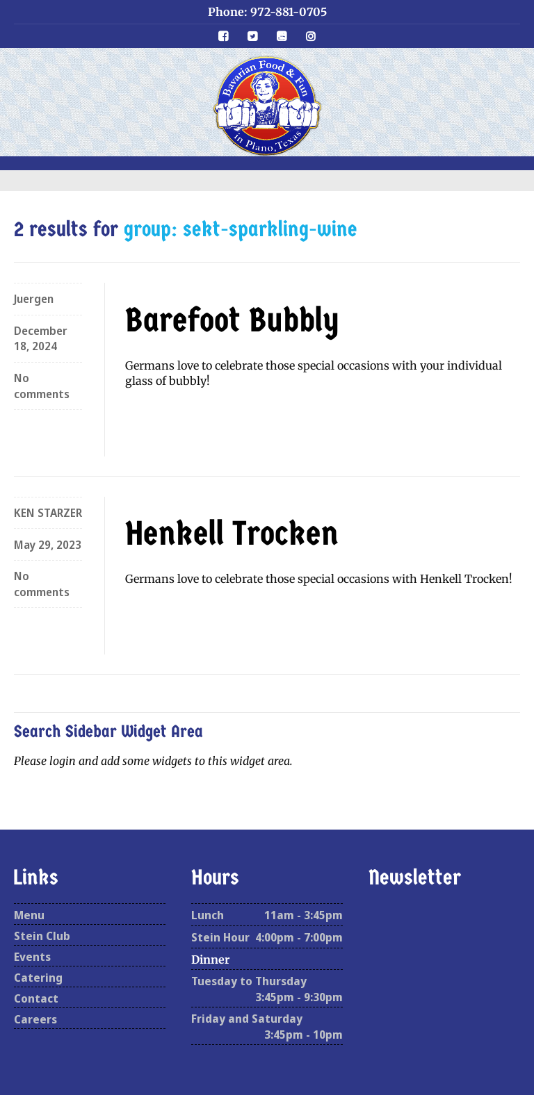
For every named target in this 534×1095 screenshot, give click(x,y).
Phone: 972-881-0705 (267, 12)
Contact (36, 998)
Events (32, 956)
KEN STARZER (48, 512)
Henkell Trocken (232, 533)
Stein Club (42, 936)
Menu (29, 915)
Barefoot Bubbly (232, 320)
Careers (35, 1019)
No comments (42, 385)
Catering (38, 977)
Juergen (34, 298)
